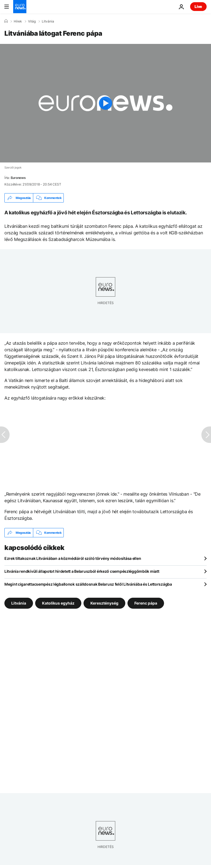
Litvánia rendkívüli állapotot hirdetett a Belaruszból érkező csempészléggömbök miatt (81, 571)
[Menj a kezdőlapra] (19, 6)
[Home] (6, 21)
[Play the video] (105, 103)
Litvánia (48, 21)
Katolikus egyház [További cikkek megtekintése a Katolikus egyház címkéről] (58, 603)
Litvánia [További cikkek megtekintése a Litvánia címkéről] (18, 603)
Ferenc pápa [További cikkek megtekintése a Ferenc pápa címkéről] (145, 603)
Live (198, 6)
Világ (32, 21)
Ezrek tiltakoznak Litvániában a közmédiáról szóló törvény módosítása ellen (72, 558)
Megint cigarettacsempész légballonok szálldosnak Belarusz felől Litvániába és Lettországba (88, 584)
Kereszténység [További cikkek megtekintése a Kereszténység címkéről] (104, 603)
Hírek (18, 21)
